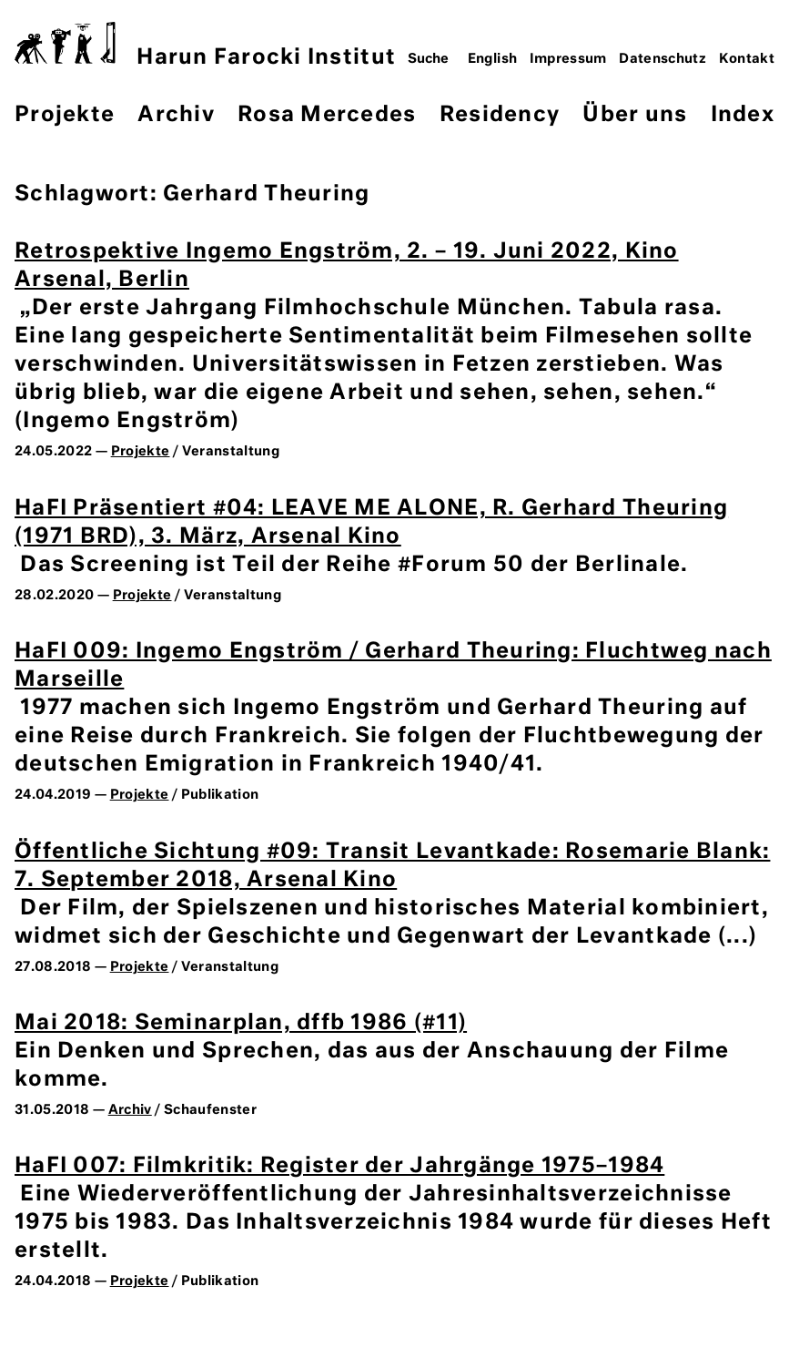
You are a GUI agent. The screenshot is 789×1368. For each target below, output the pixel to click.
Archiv (176, 115)
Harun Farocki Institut (205, 45)
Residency (500, 115)
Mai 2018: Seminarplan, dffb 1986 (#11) (241, 1023)
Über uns (634, 115)
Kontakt (747, 59)
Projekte (65, 115)
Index (742, 115)
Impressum (568, 59)
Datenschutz (662, 59)
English (493, 59)
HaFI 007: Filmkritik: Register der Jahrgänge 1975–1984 (339, 1166)
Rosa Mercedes (327, 115)
